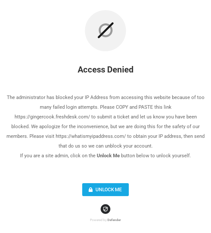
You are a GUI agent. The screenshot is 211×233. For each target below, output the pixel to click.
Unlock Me (104, 190)
